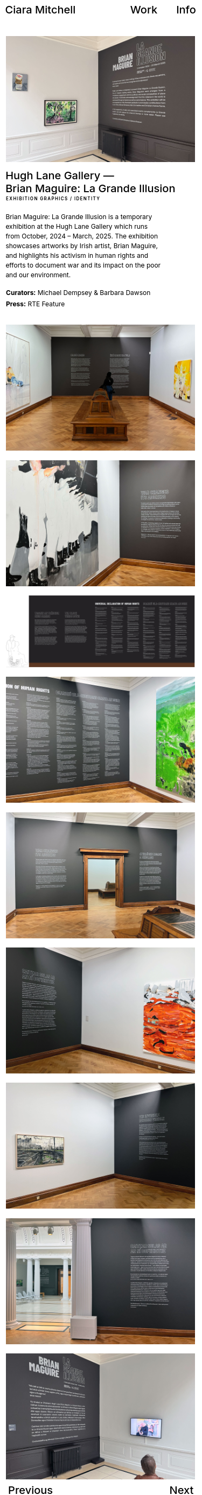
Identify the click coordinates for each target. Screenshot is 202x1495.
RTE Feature (35, 304)
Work (143, 9)
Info (186, 9)
